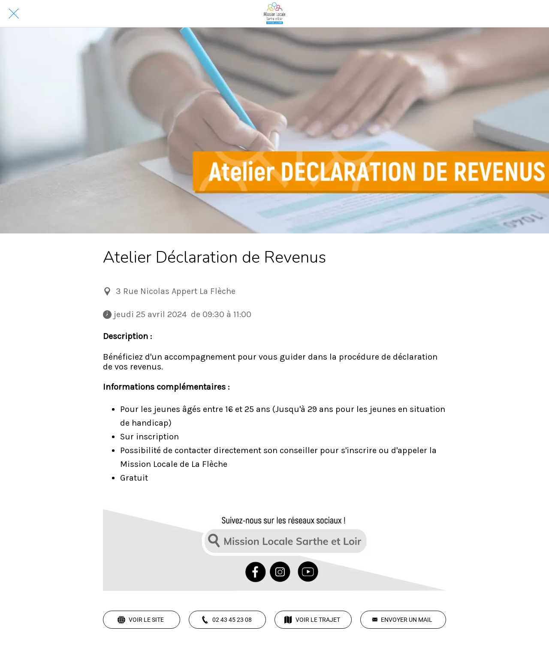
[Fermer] (14, 14)
